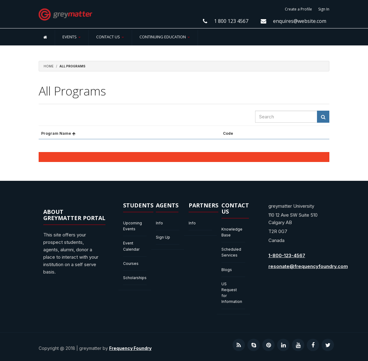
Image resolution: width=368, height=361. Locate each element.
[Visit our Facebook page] (313, 345)
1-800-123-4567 (286, 255)
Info (159, 223)
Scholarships (135, 277)
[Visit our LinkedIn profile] (283, 345)
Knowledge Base (231, 232)
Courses (131, 263)
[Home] (45, 37)
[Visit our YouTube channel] (298, 345)
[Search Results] (323, 117)
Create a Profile (298, 9)
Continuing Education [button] (164, 37)
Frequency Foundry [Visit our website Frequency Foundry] (130, 348)
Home (48, 66)
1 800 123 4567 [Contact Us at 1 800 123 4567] (231, 21)
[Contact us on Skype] (253, 345)
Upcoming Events (132, 226)
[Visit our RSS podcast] (239, 345)
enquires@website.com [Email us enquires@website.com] (299, 21)
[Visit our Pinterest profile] (268, 345)
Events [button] (71, 37)
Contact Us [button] (110, 37)
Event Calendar (131, 246)
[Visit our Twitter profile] (328, 345)
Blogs (226, 269)
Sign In (323, 9)
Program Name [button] (58, 133)
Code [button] (228, 133)
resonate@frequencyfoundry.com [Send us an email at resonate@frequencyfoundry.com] (308, 266)
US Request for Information (231, 293)
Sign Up (163, 237)
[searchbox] (286, 117)
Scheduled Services (231, 252)
